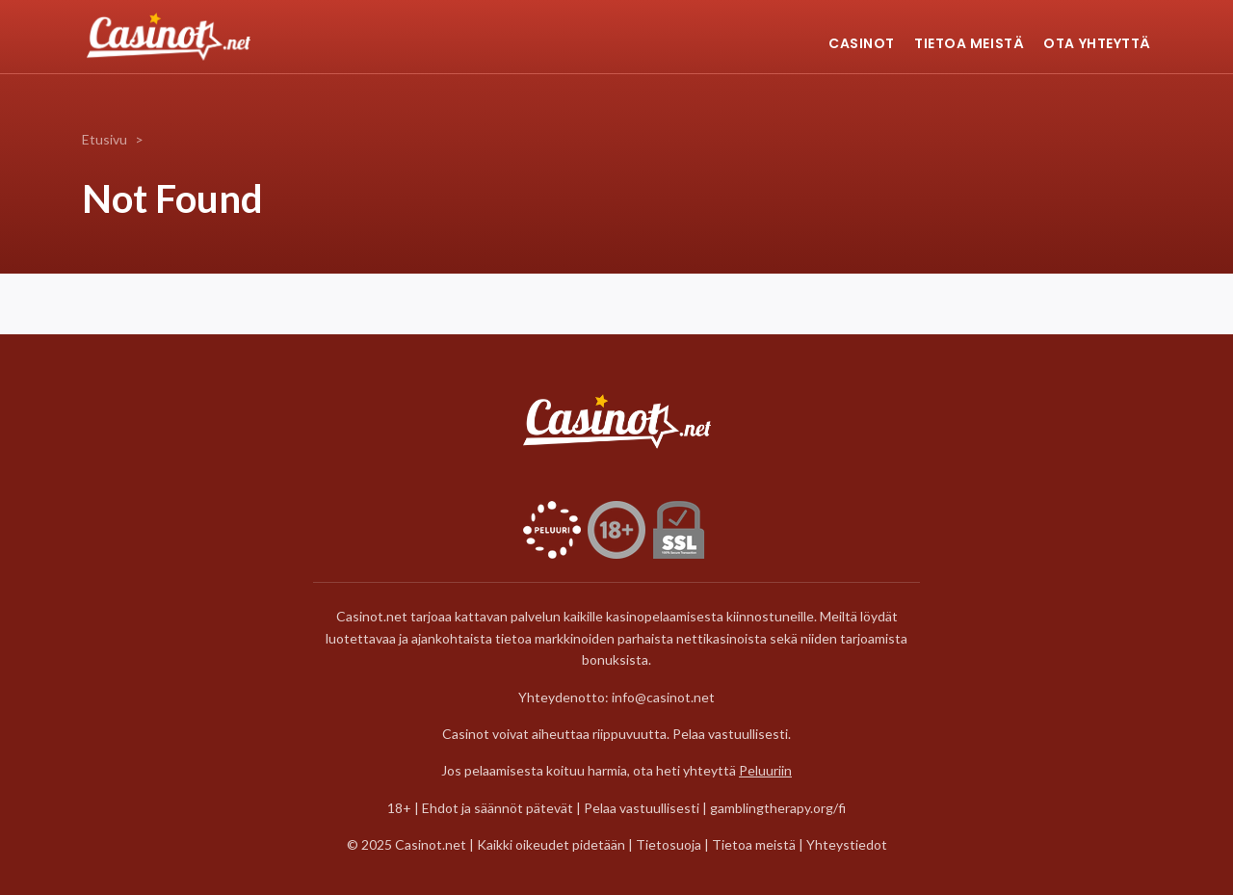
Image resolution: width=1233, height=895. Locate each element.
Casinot (861, 43)
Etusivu (104, 139)
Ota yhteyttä (1097, 43)
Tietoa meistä (969, 43)
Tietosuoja (670, 844)
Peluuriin (765, 770)
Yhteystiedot (846, 844)
